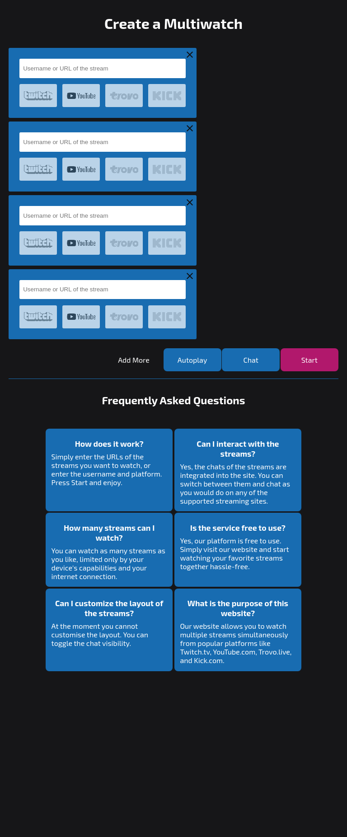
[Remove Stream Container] (189, 55)
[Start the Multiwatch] (309, 359)
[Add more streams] (134, 359)
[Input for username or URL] (102, 68)
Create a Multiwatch (173, 23)
